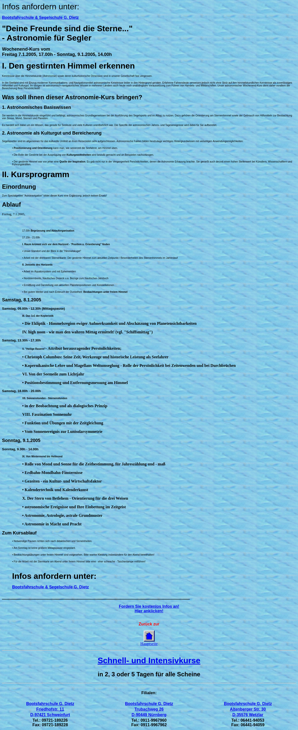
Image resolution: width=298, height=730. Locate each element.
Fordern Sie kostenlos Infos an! (149, 606)
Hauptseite (148, 644)
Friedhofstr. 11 (50, 709)
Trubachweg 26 (149, 709)
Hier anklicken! (149, 611)
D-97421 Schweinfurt (50, 715)
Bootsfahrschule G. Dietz (50, 704)
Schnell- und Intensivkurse (149, 660)
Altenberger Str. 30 (248, 709)
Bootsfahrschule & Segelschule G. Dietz (40, 17)
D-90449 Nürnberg (149, 715)
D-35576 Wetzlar (247, 715)
